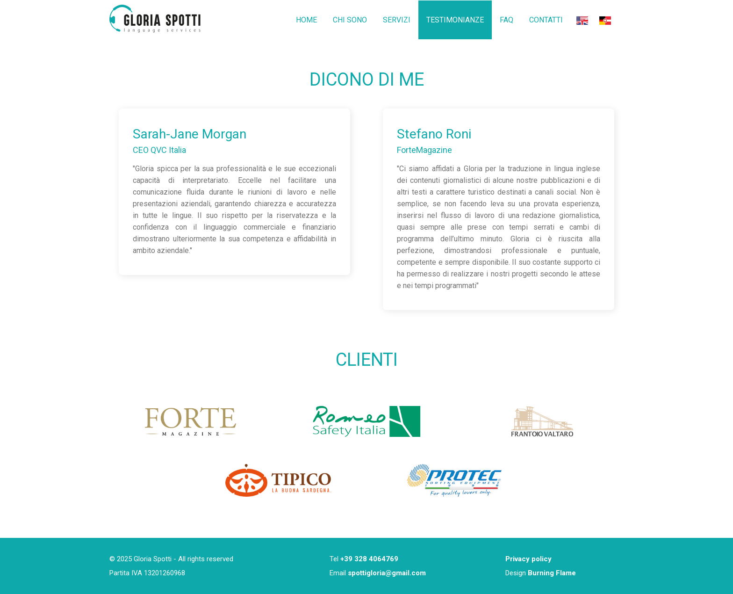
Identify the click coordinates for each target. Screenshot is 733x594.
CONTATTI (546, 19)
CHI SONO (350, 19)
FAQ (506, 19)
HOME (306, 19)
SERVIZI (396, 19)
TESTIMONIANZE (455, 19)
